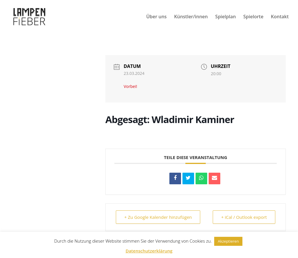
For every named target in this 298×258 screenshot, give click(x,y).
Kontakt (280, 17)
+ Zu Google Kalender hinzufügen (158, 217)
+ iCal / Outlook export (244, 217)
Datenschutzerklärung (148, 251)
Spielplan (225, 17)
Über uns (156, 17)
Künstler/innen (191, 17)
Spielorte (253, 17)
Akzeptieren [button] (228, 241)
